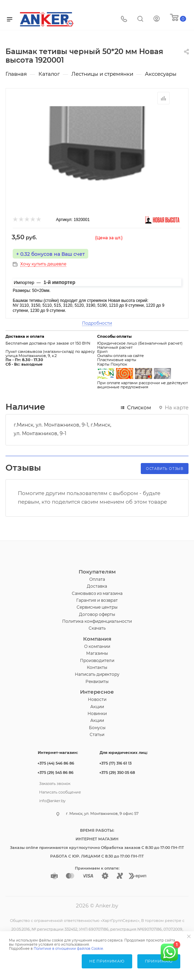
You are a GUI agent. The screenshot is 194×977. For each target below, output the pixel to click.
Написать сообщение (60, 791)
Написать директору (97, 674)
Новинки (97, 713)
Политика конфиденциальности (97, 621)
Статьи (97, 734)
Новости (97, 699)
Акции (97, 706)
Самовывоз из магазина (97, 593)
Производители (97, 660)
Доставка (97, 586)
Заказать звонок (54, 783)
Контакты (97, 667)
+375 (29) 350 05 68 (117, 772)
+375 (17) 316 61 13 (115, 763)
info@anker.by (52, 800)
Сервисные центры (97, 607)
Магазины (97, 653)
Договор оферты (97, 614)
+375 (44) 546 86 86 (55, 763)
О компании (97, 646)
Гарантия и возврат (97, 600)
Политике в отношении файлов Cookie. (69, 948)
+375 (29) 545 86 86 (55, 772)
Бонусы (97, 727)
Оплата (97, 579)
